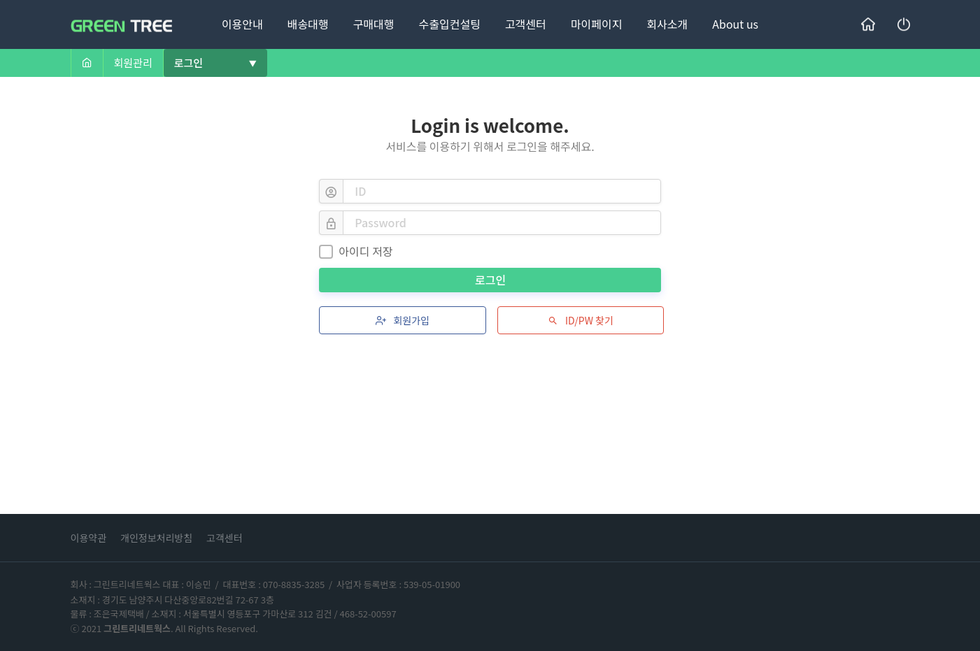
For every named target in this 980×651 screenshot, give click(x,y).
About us (735, 23)
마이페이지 (597, 23)
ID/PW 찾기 (579, 320)
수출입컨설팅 (450, 23)
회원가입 (401, 320)
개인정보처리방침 (156, 538)
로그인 (492, 279)
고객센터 (525, 23)
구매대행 (374, 23)
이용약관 (89, 538)
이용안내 (242, 23)
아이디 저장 (355, 251)
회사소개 (667, 23)
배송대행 (308, 23)
